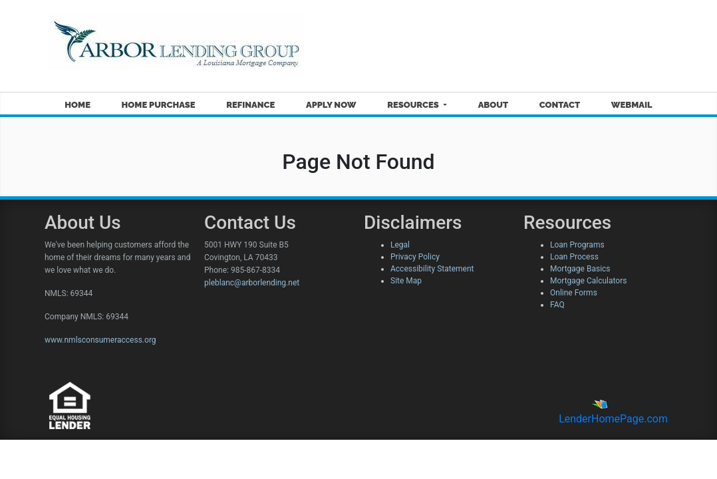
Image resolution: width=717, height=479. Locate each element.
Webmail (631, 105)
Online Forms (573, 292)
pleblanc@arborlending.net (251, 282)
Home (77, 105)
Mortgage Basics (580, 268)
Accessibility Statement (432, 268)
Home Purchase (159, 105)
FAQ (557, 304)
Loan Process (574, 256)
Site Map (406, 280)
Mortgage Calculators (588, 280)
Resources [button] (414, 105)
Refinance (250, 105)
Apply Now (331, 105)
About (493, 105)
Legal (400, 244)
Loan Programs (577, 244)
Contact (559, 105)
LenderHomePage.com (613, 418)
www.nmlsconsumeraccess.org (100, 340)
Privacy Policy (415, 256)
